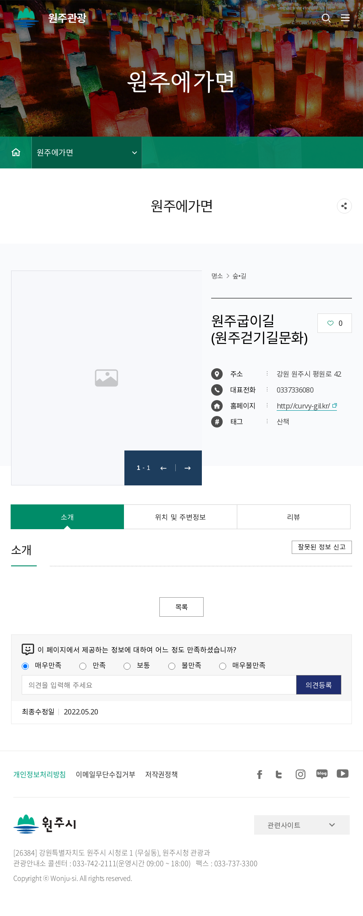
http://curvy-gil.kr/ (303, 405)
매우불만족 (242, 665)
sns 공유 (344, 206)
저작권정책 (161, 774)
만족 (92, 665)
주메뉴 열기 (344, 17)
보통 (137, 665)
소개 (67, 516)
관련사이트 (284, 825)
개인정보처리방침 (39, 774)
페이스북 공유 (261, 775)
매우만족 (42, 665)
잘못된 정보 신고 (322, 547)
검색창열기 (326, 17)
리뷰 (293, 516)
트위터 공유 (281, 775)
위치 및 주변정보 (180, 516)
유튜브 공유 (343, 775)
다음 (187, 468)
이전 (163, 468)
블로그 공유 (322, 775)
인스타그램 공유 (302, 775)
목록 (181, 607)
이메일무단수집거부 (105, 774)
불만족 (184, 665)
